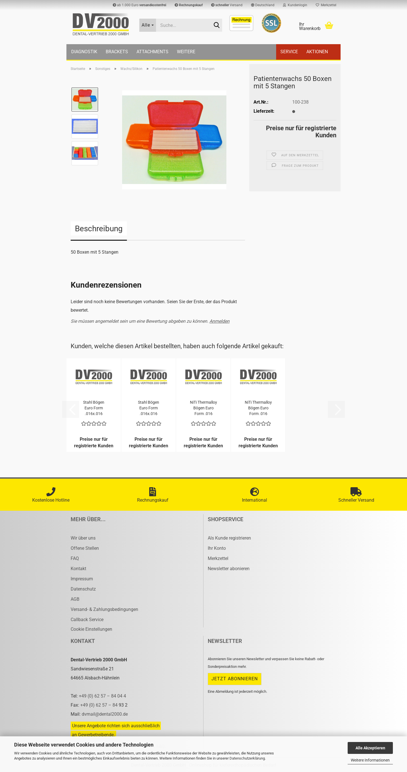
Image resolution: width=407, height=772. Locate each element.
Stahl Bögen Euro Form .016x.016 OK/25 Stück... (148, 408)
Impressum (82, 578)
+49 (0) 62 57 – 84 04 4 (102, 696)
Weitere (186, 51)
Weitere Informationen (370, 760)
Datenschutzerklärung (247, 758)
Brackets (117, 51)
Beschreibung (99, 228)
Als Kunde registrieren (229, 538)
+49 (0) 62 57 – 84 (99, 705)
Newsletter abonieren (229, 568)
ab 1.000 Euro (139, 5)
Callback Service (87, 619)
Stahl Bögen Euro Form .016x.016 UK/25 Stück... (94, 408)
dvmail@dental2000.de (105, 714)
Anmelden (219, 321)
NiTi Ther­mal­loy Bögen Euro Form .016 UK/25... (258, 408)
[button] (263, 5)
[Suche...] (147, 25)
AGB (75, 599)
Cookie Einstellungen (91, 629)
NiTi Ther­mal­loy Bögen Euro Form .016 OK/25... (203, 408)
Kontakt (78, 568)
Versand (227, 5)
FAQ (75, 558)
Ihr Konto (217, 548)
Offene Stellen (85, 548)
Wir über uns (83, 538)
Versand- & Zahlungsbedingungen (104, 609)
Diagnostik (84, 51)
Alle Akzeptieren (370, 748)
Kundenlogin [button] (295, 5)
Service (289, 51)
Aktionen (317, 51)
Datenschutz (83, 589)
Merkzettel (326, 5)
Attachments (152, 51)
